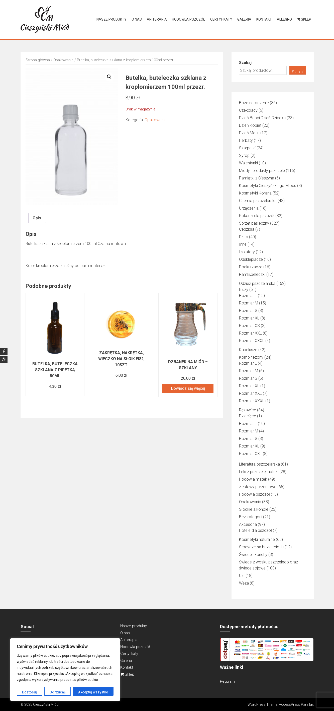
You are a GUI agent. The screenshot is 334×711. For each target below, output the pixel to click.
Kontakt (264, 19)
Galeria (244, 19)
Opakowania (63, 60)
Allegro (284, 19)
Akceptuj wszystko (93, 692)
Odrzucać (57, 692)
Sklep (304, 19)
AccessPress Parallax (296, 704)
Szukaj (245, 62)
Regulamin (229, 681)
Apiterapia (157, 19)
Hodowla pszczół (188, 19)
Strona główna (38, 60)
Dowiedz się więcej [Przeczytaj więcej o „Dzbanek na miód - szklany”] (188, 388)
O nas (137, 19)
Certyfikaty (221, 19)
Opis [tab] (37, 218)
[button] (109, 76)
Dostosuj (29, 692)
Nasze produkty (111, 19)
